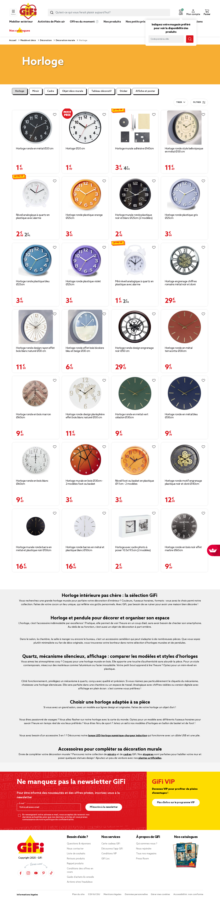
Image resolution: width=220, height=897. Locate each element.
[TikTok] (51, 873)
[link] (112, 26)
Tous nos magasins (146, 853)
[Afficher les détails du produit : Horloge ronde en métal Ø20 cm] (35, 127)
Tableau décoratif (101, 91)
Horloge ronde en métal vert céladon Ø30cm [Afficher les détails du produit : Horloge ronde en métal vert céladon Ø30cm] (131, 416)
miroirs (111, 754)
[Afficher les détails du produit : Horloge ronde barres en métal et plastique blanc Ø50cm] (85, 526)
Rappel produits (75, 863)
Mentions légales (113, 894)
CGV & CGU (94, 894)
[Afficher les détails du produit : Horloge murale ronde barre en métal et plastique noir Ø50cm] (35, 526)
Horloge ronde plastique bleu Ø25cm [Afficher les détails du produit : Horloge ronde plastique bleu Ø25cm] (32, 283)
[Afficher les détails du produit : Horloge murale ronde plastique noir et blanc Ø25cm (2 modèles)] (135, 194)
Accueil (12, 40)
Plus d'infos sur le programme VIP (176, 802)
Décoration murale (65, 40)
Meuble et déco (28, 40)
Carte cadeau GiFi (110, 843)
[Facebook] (21, 873)
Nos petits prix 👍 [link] (137, 21)
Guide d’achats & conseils (80, 877)
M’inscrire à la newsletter (104, 807)
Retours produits (76, 858)
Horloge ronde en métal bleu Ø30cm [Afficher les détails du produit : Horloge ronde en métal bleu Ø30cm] (181, 416)
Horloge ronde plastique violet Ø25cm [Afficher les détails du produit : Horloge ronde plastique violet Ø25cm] (83, 283)
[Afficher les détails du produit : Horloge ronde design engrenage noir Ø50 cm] (135, 327)
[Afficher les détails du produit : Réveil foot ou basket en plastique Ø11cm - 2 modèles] (135, 460)
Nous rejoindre (143, 848)
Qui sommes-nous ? (146, 843)
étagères (148, 754)
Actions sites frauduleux (80, 882)
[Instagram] (28, 873)
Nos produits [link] (112, 21)
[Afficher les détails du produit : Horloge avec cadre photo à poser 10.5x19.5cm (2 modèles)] (135, 526)
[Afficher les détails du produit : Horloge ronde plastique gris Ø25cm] (184, 194)
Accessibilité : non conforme (188, 894)
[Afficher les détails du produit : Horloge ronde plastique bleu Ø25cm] (35, 260)
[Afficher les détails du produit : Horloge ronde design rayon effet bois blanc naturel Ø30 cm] (35, 327)
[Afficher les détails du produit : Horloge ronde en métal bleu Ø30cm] (184, 393)
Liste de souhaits (76, 853)
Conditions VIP (109, 853)
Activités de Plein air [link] (51, 21)
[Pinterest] (43, 873)
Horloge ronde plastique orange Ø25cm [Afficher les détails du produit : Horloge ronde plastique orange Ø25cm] (84, 216)
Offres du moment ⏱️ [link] (84, 21)
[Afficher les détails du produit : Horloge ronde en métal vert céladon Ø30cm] (135, 393)
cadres (127, 754)
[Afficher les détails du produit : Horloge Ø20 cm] (85, 127)
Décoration (46, 40)
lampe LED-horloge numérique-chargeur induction (117, 735)
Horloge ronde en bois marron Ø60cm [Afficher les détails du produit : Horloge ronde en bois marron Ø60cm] (33, 416)
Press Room (142, 858)
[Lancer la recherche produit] (51, 12)
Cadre (50, 91)
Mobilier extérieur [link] (21, 21)
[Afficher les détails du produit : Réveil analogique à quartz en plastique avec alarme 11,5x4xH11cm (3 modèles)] (35, 194)
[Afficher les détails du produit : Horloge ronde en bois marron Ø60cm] (35, 393)
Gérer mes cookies (160, 894)
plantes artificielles (149, 758)
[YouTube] (36, 873)
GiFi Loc (105, 858)
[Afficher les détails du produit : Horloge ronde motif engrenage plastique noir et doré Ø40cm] (184, 460)
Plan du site (78, 894)
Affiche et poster (145, 91)
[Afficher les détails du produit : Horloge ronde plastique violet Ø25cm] (85, 260)
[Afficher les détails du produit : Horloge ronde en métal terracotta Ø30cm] (184, 327)
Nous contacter (75, 848)
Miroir (35, 91)
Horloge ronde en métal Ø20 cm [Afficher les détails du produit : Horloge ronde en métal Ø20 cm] (34, 148)
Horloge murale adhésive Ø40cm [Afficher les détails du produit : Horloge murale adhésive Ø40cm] (134, 148)
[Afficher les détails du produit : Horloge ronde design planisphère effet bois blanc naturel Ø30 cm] (85, 393)
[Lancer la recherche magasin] (189, 39)
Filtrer (199, 102)
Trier (179, 102)
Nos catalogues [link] (19, 30)
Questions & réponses (79, 843)
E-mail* (22, 803)
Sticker (123, 91)
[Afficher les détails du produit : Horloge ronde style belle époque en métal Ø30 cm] (184, 127)
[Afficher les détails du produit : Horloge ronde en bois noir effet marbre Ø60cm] (184, 526)
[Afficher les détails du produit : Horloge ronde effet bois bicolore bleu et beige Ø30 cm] (85, 327)
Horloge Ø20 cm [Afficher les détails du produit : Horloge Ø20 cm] (75, 148)
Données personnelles (136, 894)
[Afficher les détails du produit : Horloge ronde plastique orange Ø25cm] (85, 194)
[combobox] (109, 12)
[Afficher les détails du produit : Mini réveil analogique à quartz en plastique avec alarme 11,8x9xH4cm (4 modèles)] (135, 260)
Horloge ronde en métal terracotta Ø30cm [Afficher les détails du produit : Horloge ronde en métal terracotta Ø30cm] (179, 349)
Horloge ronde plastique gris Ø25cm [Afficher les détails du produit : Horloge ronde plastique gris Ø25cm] (181, 216)
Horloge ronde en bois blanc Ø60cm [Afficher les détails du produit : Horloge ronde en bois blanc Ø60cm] (32, 482)
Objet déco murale (72, 91)
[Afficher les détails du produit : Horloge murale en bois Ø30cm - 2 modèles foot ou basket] (85, 460)
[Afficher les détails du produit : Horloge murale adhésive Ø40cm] (135, 127)
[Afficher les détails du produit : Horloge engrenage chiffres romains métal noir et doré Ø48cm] (184, 260)
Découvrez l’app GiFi (112, 848)
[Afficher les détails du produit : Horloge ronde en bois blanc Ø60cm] (35, 460)
